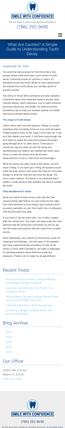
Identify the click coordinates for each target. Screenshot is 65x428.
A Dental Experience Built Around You (29, 305)
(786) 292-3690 (32, 26)
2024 (9, 342)
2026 (9, 332)
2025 (9, 337)
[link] (32, 10)
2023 (9, 347)
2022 (9, 352)
